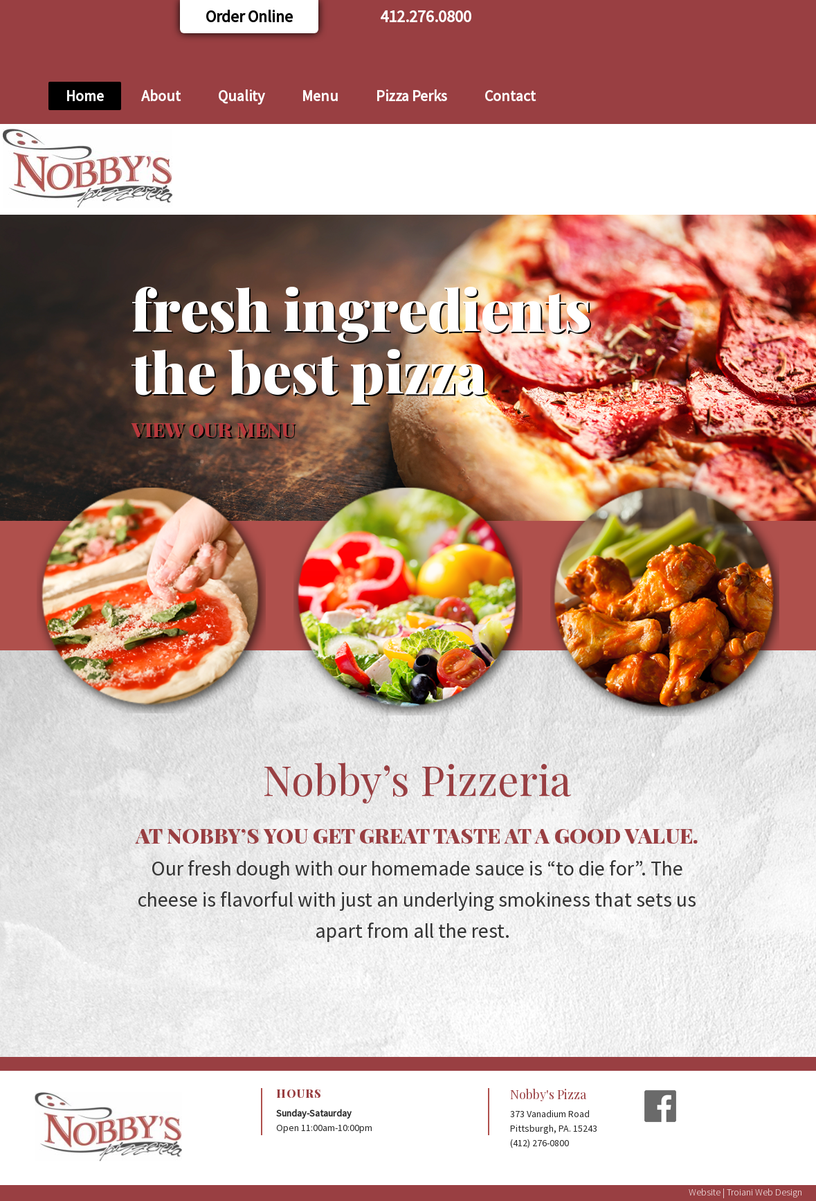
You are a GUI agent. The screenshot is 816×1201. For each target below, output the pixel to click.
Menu (320, 95)
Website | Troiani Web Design (745, 1192)
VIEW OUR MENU (213, 429)
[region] (408, 368)
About (161, 95)
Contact (510, 95)
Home (85, 95)
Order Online (249, 16)
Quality (241, 95)
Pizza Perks (411, 95)
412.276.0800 (425, 16)
